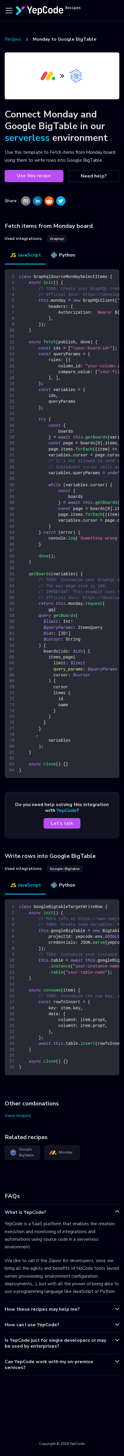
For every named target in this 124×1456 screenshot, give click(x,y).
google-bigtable (65, 868)
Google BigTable (22, 1152)
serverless (27, 138)
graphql (57, 238)
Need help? (94, 176)
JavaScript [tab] (25, 255)
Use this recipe (34, 176)
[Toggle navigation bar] (9, 10)
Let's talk (62, 823)
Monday (60, 1152)
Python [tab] (62, 255)
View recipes (18, 1115)
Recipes (13, 39)
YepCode (66, 810)
